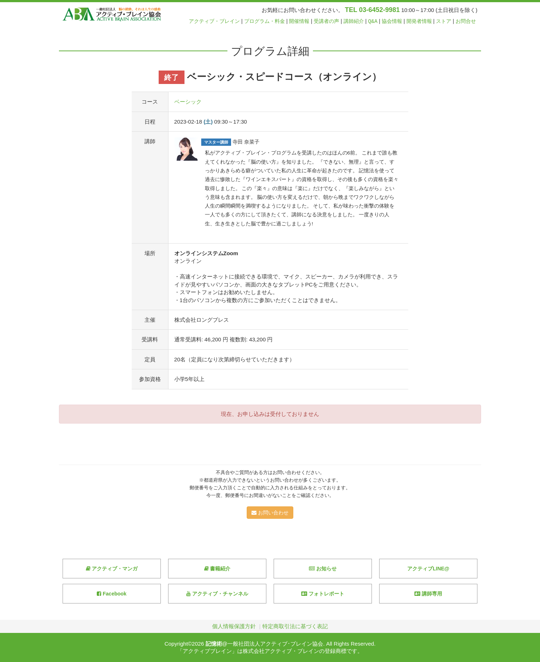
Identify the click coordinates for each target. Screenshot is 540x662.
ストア (443, 21)
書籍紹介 (217, 568)
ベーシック (188, 102)
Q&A (373, 21)
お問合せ (466, 21)
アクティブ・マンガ (112, 568)
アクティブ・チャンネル (217, 594)
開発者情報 (419, 21)
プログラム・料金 (264, 21)
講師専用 (428, 594)
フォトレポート (322, 594)
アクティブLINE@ (428, 568)
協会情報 (392, 21)
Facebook (111, 594)
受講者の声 (326, 21)
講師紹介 (354, 21)
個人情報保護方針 (234, 626)
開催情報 (299, 21)
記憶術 (214, 644)
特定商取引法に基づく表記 (295, 626)
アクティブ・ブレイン (214, 21)
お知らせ (323, 568)
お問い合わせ (270, 512)
